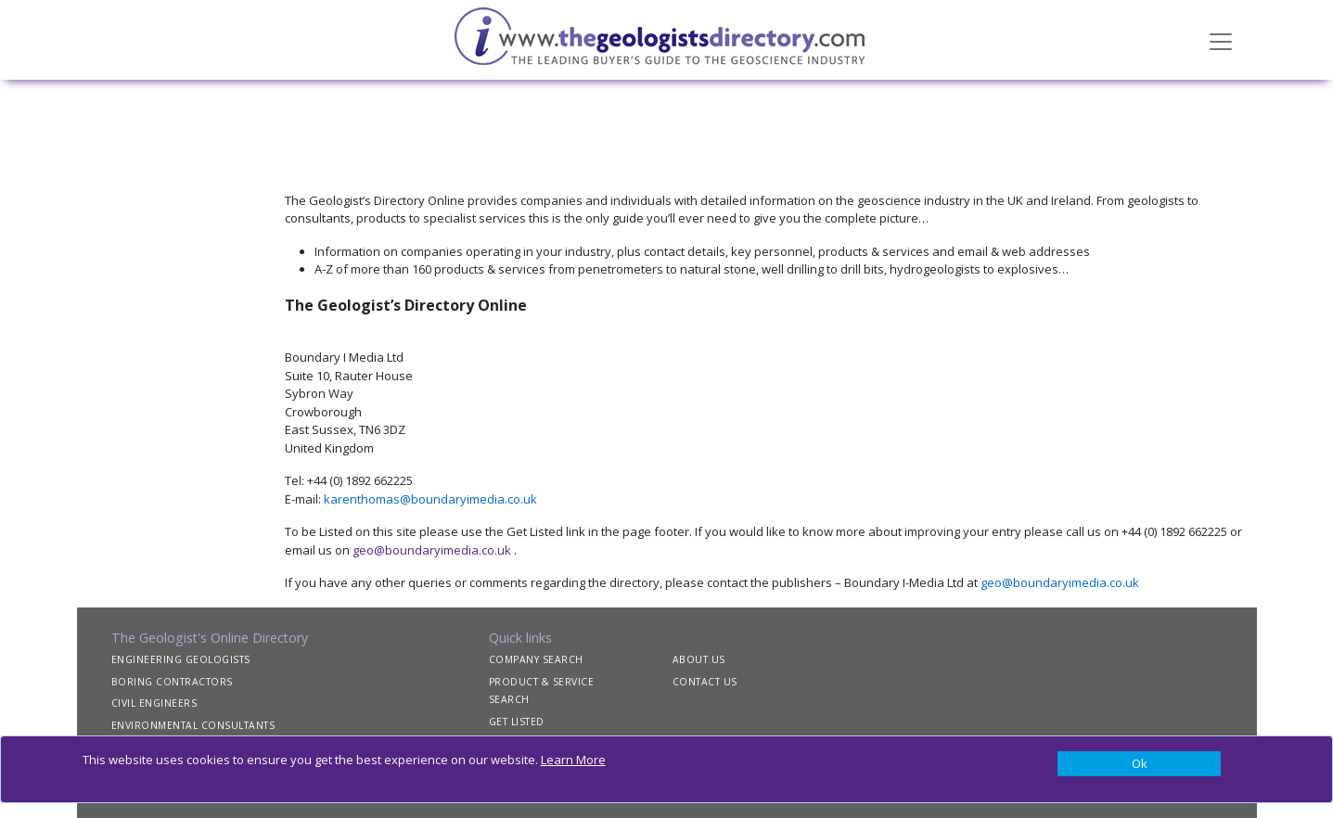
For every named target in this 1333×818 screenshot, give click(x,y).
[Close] (1139, 764)
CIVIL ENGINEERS (154, 703)
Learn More (573, 759)
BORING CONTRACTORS (172, 681)
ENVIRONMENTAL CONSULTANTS (193, 725)
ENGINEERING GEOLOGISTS (180, 659)
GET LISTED (517, 721)
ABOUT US (699, 659)
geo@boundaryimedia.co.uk (431, 550)
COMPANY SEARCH (536, 659)
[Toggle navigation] (1221, 40)
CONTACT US (705, 681)
